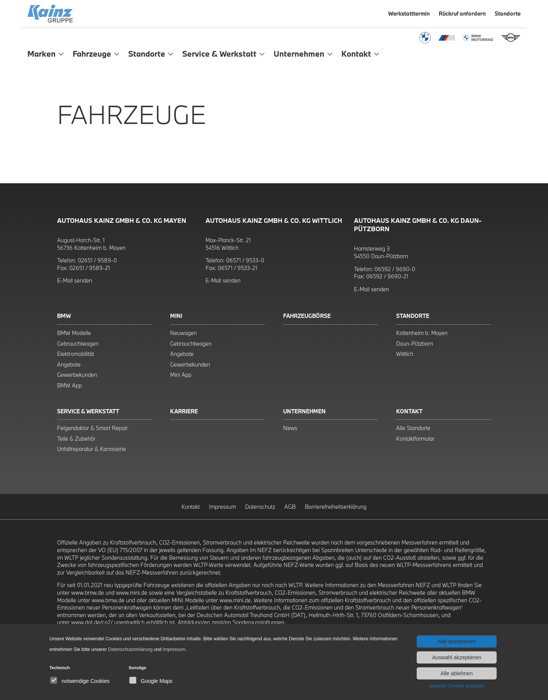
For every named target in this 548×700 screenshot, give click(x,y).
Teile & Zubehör (76, 438)
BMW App (69, 385)
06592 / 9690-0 (394, 269)
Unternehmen (304, 411)
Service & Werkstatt (88, 411)
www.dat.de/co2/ (92, 622)
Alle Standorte (413, 428)
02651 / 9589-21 (89, 267)
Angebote (69, 364)
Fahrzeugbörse (307, 315)
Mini (176, 315)
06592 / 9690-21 (387, 276)
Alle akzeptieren (457, 641)
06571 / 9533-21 (237, 267)
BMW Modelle (74, 333)
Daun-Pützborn (414, 343)
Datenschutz (260, 506)
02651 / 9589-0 (97, 260)
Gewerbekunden (77, 374)
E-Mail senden (74, 280)
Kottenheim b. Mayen (422, 333)
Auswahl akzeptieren (456, 657)
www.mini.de (131, 592)
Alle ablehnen (457, 673)
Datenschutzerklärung (130, 649)
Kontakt (409, 411)
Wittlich (404, 353)
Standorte (412, 315)
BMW (64, 315)
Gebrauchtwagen (78, 343)
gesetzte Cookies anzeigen (456, 686)
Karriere (184, 411)
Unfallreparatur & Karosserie (91, 448)
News (290, 428)
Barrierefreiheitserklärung (335, 506)
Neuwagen (183, 333)
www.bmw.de (87, 592)
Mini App (180, 374)
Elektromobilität (75, 353)
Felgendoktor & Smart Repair (92, 428)
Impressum (222, 506)
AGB (290, 506)
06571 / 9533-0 (245, 260)
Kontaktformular (415, 438)
